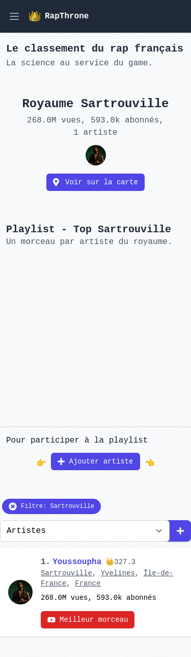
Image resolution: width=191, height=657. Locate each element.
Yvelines (118, 573)
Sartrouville (66, 573)
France (87, 583)
